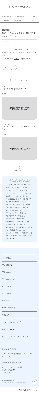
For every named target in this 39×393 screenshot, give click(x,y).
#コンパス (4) (9, 196)
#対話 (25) (21, 216)
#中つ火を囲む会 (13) (11, 199)
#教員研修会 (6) (9, 221)
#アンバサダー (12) (22, 190)
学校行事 (32, 16)
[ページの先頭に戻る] (34, 382)
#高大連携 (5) (27, 236)
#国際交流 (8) (9, 210)
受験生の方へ (6, 16)
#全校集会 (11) (9, 204)
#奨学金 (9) (8, 213)
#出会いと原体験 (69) (23, 204)
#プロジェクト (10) (21, 196)
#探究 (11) (20, 219)
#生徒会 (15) (8, 233)
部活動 (6, 20)
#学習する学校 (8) (10, 216)
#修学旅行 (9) (9, 202)
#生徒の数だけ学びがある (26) (22, 227)
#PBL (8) (24, 187)
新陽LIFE (7, 266)
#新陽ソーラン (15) (22, 221)
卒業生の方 (5, 315)
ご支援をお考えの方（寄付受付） (13, 322)
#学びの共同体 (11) (19, 213)
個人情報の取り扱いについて (9, 380)
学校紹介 (7, 259)
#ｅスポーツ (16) (17, 185)
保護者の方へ (19, 16)
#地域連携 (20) (20, 210)
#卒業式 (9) (8, 207)
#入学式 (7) (19, 202)
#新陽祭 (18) (8, 224)
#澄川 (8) (7, 227)
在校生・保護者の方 (8, 308)
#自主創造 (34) (27, 233)
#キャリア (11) (26, 193)
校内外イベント (19, 20)
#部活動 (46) (17, 236)
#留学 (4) (17, 233)
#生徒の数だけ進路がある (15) (14, 230)
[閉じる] (36, 258)
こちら (16, 58)
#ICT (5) (27, 185)
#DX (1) (7, 185)
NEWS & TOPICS (19, 7)
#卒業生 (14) (17, 207)
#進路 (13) (8, 236)
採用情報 (7, 293)
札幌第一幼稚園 (7, 370)
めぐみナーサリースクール (10, 367)
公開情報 (5, 372)
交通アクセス (8, 286)
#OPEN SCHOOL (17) (11, 187)
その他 (32, 20)
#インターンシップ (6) (11, 193)
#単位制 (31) (27, 207)
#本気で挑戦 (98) (20, 224)
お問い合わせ (8, 279)
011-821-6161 (10, 356)
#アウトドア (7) (9, 190)
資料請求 (7, 272)
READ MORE (19, 170)
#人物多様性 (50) (26, 199)
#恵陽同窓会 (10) (10, 219)
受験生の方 (33, 390)
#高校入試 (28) (9, 238)
